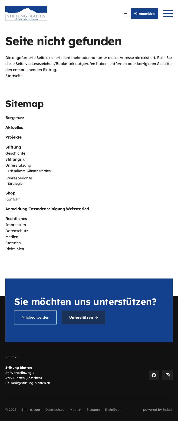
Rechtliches (16, 218)
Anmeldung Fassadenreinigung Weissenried (47, 208)
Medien (11, 236)
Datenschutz (16, 230)
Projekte (13, 137)
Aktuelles (14, 127)
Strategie (15, 183)
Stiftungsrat (16, 159)
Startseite (14, 75)
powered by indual (158, 410)
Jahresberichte (18, 178)
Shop (10, 193)
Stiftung (13, 147)
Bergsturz (14, 117)
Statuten (13, 242)
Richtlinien (14, 248)
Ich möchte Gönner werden (29, 171)
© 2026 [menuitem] (10, 410)
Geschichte (15, 153)
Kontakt (12, 199)
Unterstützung (18, 165)
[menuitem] (89, 117)
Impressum (15, 224)
